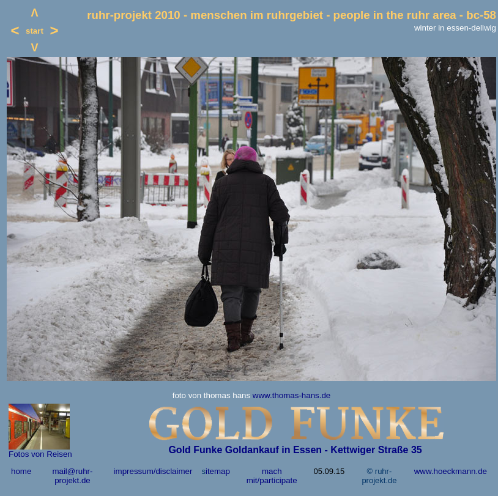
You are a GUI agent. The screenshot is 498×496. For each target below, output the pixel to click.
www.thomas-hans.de (291, 395)
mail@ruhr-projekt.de (72, 476)
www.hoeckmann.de (450, 471)
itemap (218, 471)
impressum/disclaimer (153, 471)
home (21, 471)
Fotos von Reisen (40, 454)
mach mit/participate (272, 476)
